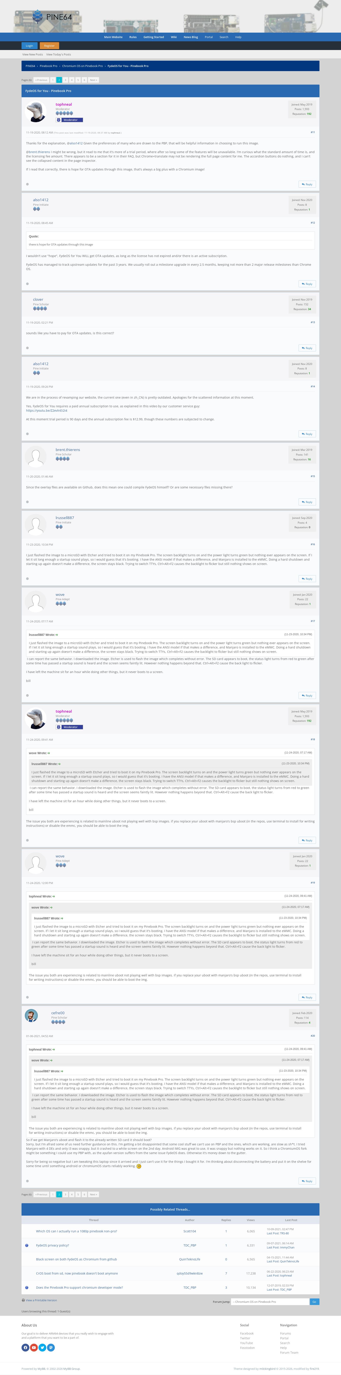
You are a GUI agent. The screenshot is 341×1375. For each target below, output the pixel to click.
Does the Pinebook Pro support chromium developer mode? (79, 1287)
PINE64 (30, 66)
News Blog (191, 37)
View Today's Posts (58, 54)
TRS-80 (284, 1233)
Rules (133, 37)
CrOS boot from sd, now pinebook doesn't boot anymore (77, 1273)
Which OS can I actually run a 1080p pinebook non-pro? (76, 1231)
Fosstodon (247, 1348)
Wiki (174, 37)
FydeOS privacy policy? (52, 1245)
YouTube (246, 1343)
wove (60, 594)
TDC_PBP (190, 1245)
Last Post (273, 1233)
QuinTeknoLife (189, 1259)
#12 (313, 222)
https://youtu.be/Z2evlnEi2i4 (46, 410)
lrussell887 (65, 517)
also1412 (76, 143)
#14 (313, 386)
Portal (209, 37)
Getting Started (154, 37)
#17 (313, 621)
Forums (285, 1333)
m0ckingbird (267, 1369)
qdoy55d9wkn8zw (190, 1273)
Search (224, 37)
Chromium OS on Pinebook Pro (82, 66)
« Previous (41, 80)
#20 (313, 1035)
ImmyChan (287, 1247)
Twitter (245, 1338)
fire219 (314, 1369)
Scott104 (190, 1231)
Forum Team (289, 1352)
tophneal (115, 132)
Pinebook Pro (48, 66)
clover (38, 299)
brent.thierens (39, 152)
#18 (313, 739)
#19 (313, 882)
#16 (313, 544)
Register (49, 46)
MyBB (41, 1369)
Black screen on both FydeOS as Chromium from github (76, 1259)
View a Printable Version (41, 1300)
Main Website (113, 37)
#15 (313, 476)
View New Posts (32, 54)
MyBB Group (71, 1369)
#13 (313, 322)
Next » (93, 80)
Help (238, 37)
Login (29, 46)
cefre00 (58, 1012)
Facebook (247, 1333)
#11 (313, 132)
